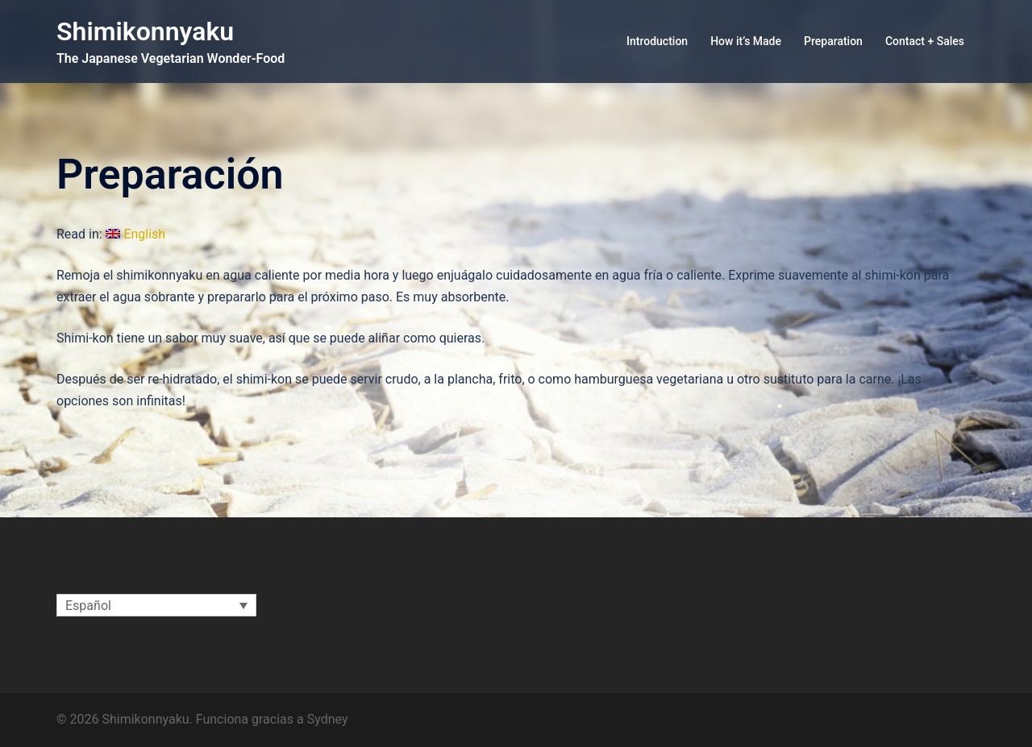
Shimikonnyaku (145, 31)
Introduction (657, 41)
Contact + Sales (924, 41)
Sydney (327, 719)
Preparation (833, 41)
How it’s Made (745, 41)
